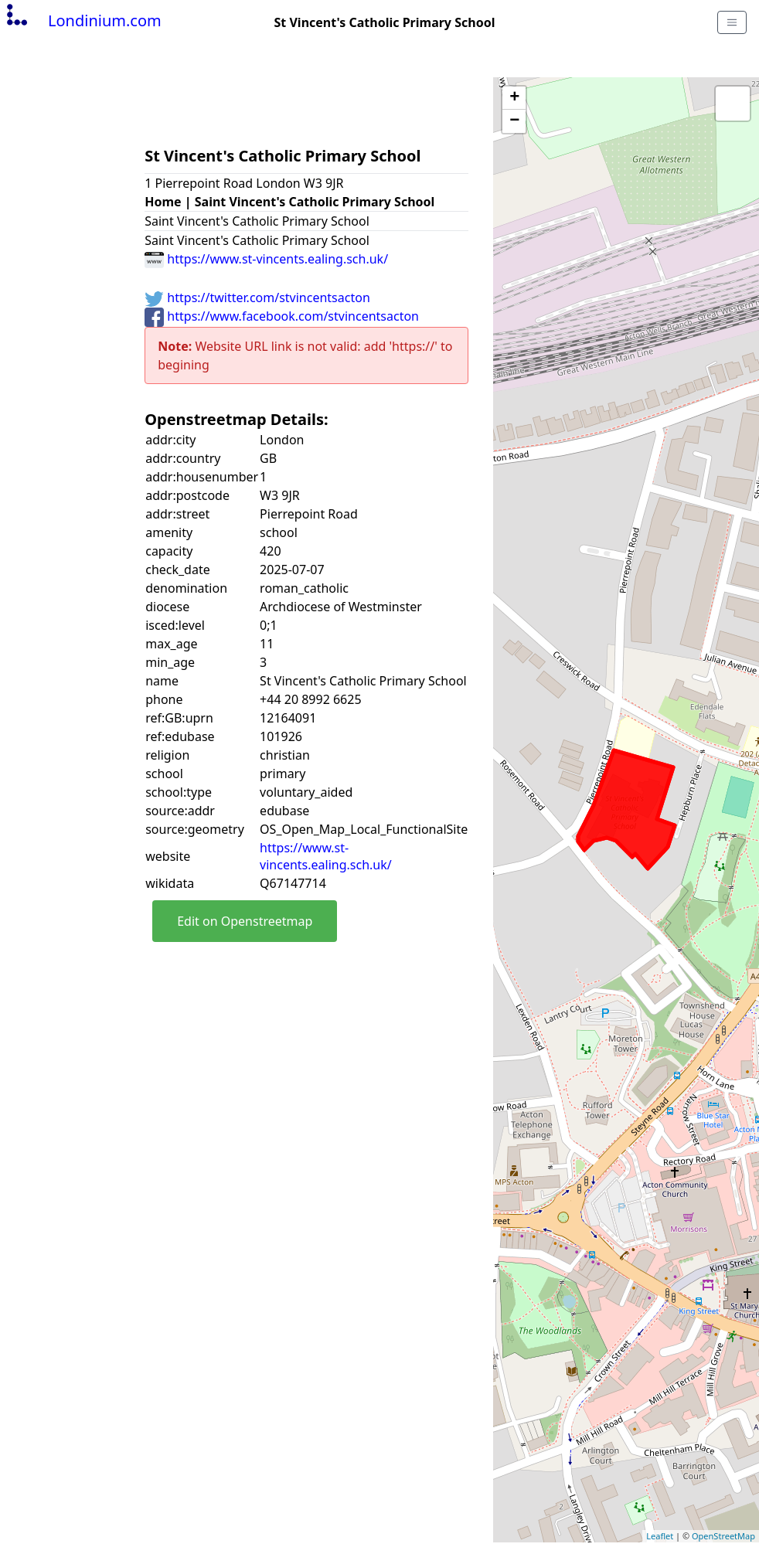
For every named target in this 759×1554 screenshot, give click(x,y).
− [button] (514, 121)
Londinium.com (82, 20)
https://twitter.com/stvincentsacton (257, 297)
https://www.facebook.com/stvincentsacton (282, 316)
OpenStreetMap (723, 1536)
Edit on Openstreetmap (244, 921)
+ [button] (514, 98)
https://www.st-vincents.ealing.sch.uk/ (266, 258)
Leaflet (659, 1536)
